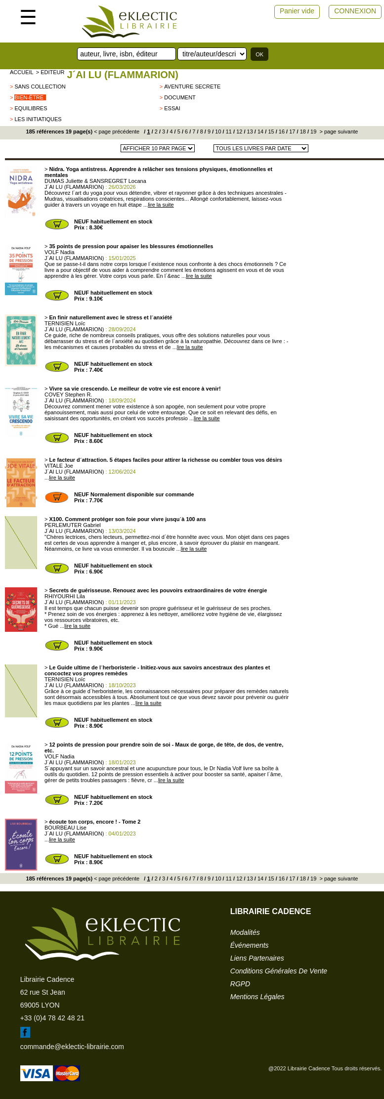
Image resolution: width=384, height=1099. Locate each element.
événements (249, 945)
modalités (245, 932)
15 (270, 131)
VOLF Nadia (59, 252)
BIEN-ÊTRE (28, 97)
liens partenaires (257, 958)
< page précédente (116, 131)
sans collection (39, 86)
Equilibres (30, 108)
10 (217, 131)
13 (249, 131)
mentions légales (257, 997)
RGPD (240, 984)
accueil (22, 72)
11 (228, 131)
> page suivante (338, 131)
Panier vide (297, 11)
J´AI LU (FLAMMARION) (122, 74)
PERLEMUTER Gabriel (72, 525)
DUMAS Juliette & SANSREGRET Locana (95, 181)
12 (238, 131)
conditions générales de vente (278, 971)
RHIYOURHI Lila (64, 596)
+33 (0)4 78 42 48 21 (52, 1018)
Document (180, 97)
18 (302, 131)
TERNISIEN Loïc (64, 323)
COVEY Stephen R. (68, 394)
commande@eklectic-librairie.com (72, 1047)
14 (259, 131)
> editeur (50, 72)
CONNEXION (355, 11)
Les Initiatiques (37, 119)
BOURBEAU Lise (65, 828)
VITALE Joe (58, 466)
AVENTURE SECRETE (192, 86)
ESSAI (172, 108)
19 (312, 131)
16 (281, 131)
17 (291, 131)
